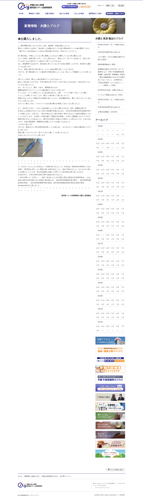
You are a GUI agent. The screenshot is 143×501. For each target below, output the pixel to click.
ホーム (20, 476)
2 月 (117, 134)
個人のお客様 (64, 13)
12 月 (97, 143)
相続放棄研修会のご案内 (106, 64)
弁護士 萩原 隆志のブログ (109, 38)
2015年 (100, 270)
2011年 (100, 322)
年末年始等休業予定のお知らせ (109, 52)
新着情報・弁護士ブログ (115, 13)
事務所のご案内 (34, 13)
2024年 (100, 152)
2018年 (100, 230)
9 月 (112, 143)
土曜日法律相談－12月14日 (107, 112)
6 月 (98, 147)
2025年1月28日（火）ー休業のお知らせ (111, 101)
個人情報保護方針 (23, 495)
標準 (108, 5)
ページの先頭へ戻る (116, 469)
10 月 (107, 143)
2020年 (100, 204)
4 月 (108, 147)
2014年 (100, 283)
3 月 (112, 160)
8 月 (117, 143)
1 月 (122, 134)
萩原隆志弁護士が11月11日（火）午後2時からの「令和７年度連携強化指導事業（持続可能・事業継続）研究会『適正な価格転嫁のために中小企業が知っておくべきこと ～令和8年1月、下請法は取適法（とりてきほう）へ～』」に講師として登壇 (111, 77)
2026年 (100, 126)
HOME (21, 13)
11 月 (102, 143)
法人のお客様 (79, 13)
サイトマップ (34, 495)
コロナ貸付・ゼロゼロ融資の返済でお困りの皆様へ (111, 58)
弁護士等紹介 (49, 13)
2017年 (100, 243)
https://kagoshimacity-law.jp (102, 487)
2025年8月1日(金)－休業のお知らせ (110, 90)
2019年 (100, 217)
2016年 (100, 257)
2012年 (100, 309)
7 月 (122, 143)
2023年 (100, 165)
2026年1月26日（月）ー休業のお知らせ (111, 46)
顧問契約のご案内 (95, 13)
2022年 (100, 178)
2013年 (100, 296)
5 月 (103, 160)
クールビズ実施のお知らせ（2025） (111, 95)
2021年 (100, 191)
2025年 (100, 139)
